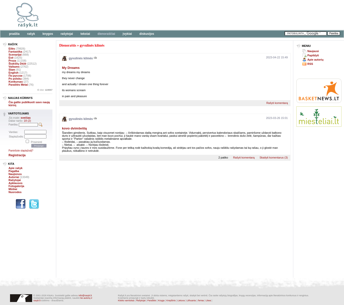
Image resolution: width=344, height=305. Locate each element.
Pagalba (14, 171)
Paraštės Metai (18, 84)
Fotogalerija (16, 186)
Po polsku (15, 78)
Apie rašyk (16, 168)
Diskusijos (147, 34)
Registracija (17, 155)
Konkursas (16, 81)
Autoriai (14, 177)
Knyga (161, 300)
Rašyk (31, 34)
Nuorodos (15, 192)
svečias (26, 117)
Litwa (208, 300)
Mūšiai (13, 189)
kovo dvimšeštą (74, 128)
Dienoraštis (67, 45)
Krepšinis (171, 300)
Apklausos (16, 183)
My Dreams (71, 68)
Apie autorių (315, 59)
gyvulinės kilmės (92, 45)
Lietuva (181, 300)
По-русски (15, 75)
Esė (11, 57)
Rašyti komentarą (277, 102)
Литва (201, 300)
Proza (12, 60)
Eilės (12, 48)
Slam (12, 69)
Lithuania (191, 300)
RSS (310, 63)
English (14, 72)
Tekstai (85, 34)
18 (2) (27, 120)
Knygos (47, 34)
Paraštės (151, 300)
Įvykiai (127, 34)
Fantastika (15, 51)
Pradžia (14, 34)
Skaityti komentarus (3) (274, 157)
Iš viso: (44, 90)
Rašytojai (66, 34)
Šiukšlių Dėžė (17, 63)
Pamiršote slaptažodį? (21, 150)
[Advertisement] (154, 15)
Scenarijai (15, 54)
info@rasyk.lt (85, 295)
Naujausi (313, 51)
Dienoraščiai (106, 34)
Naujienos (15, 174)
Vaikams (14, 66)
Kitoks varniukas (126, 300)
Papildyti (313, 55)
